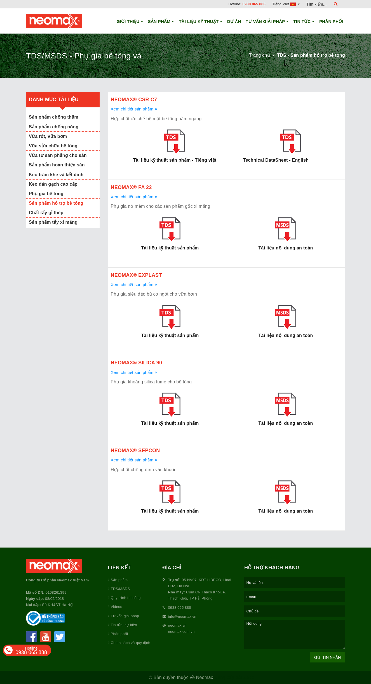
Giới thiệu (130, 21)
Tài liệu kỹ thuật (200, 21)
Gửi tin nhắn (327, 657)
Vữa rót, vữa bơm (48, 136)
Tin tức (304, 21)
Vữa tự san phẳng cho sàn (58, 155)
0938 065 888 (254, 4)
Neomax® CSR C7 (134, 99)
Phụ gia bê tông (46, 193)
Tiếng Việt (286, 4)
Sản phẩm (161, 21)
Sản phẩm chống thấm (53, 117)
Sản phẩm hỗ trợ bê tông (56, 203)
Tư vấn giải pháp (267, 21)
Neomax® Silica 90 (136, 362)
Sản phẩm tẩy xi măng (53, 222)
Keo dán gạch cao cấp (53, 184)
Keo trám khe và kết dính (56, 174)
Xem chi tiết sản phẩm (134, 109)
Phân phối (331, 21)
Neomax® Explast (136, 275)
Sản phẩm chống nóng (54, 126)
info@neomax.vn (182, 616)
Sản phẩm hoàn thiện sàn (57, 164)
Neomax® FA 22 (131, 187)
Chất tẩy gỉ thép (46, 212)
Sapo (248, 677)
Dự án (234, 21)
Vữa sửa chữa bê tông (53, 145)
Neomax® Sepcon (135, 450)
